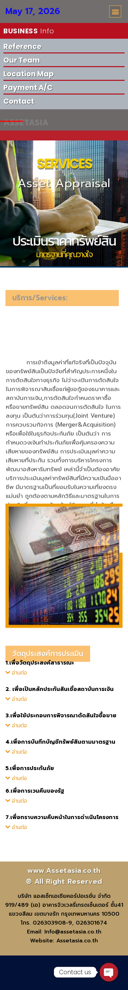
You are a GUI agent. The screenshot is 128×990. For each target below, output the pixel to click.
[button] (115, 11)
